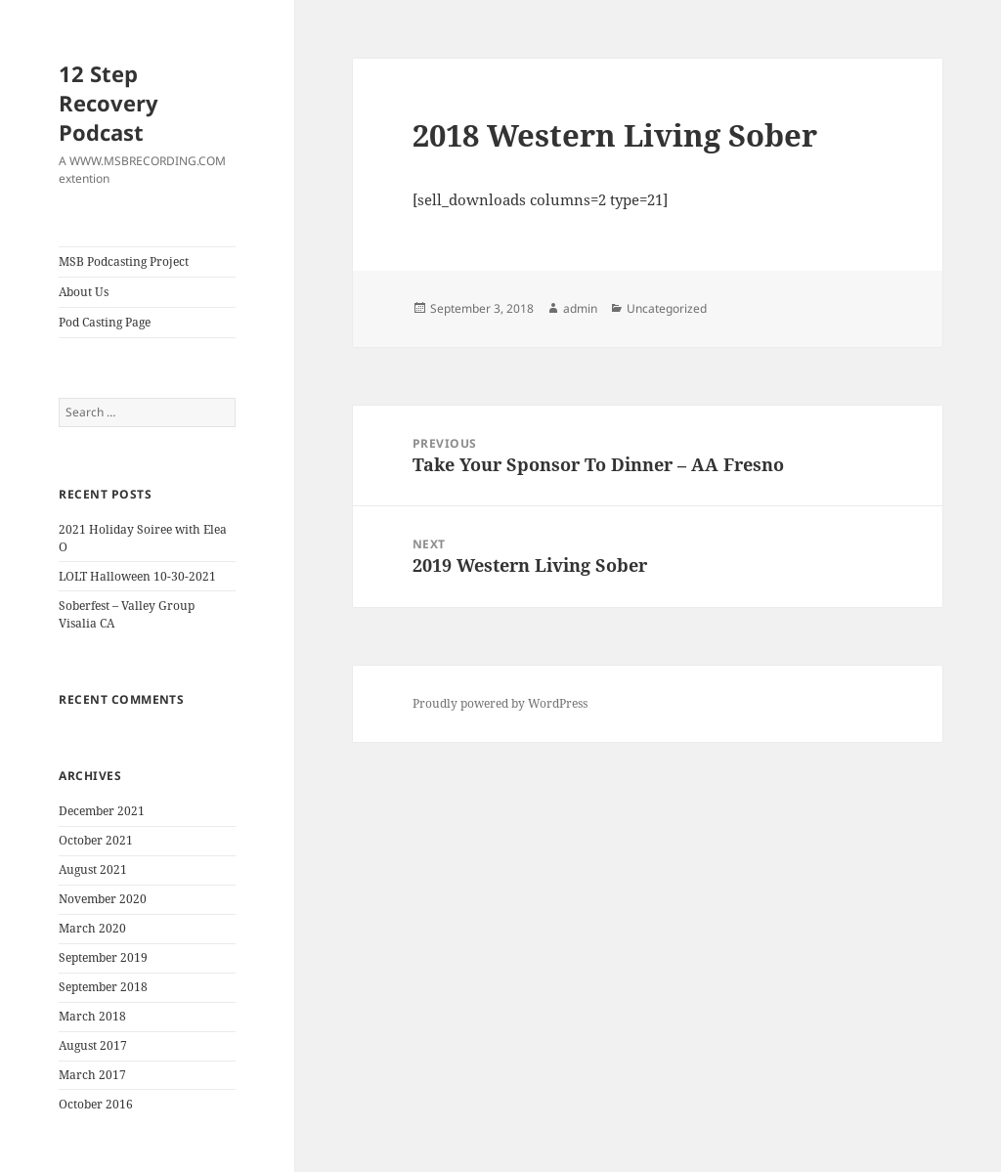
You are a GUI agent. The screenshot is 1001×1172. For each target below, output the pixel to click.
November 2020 (103, 898)
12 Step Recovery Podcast (108, 103)
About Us (84, 291)
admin (580, 308)
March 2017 (92, 1074)
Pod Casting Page (105, 322)
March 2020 (92, 928)
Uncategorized (667, 308)
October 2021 (96, 840)
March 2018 (92, 1016)
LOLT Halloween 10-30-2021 (137, 576)
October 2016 (96, 1104)
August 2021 (93, 869)
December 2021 (102, 811)
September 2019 (103, 957)
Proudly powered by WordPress (500, 703)
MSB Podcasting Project (124, 261)
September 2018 (103, 986)
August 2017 (93, 1045)
